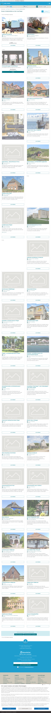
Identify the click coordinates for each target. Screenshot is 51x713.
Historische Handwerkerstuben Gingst (11, 420)
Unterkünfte (5, 675)
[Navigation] (49, 3)
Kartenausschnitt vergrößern (30, 634)
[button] (7, 3)
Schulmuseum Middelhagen (8, 289)
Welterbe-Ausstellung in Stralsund (35, 257)
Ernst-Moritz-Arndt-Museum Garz (34, 98)
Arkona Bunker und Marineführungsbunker (37, 161)
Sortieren (46, 11)
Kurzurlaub (17, 677)
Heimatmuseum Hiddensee (8, 549)
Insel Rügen (19, 0)
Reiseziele (28, 680)
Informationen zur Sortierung (46, 12)
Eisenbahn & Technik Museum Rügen (10, 320)
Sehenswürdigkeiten (30, 677)
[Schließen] (49, 684)
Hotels (4, 677)
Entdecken (13, 9)
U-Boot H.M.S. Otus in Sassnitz (34, 130)
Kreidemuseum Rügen (7, 224)
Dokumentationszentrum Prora (34, 224)
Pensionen (5, 679)
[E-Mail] (25, 663)
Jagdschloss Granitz (31, 65)
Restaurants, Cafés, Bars (31, 682)
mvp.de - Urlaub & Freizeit (25, 646)
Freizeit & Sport (29, 678)
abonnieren (25, 664)
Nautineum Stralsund (32, 452)
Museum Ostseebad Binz (32, 614)
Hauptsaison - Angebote (19, 683)
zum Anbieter (13, 45)
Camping (5, 683)
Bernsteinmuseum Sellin (32, 320)
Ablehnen (9, 708)
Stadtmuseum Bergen (7, 614)
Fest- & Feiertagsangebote (18, 681)
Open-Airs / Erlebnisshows (40, 680)
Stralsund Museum (6, 98)
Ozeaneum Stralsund (7, 34)
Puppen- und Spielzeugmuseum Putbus (11, 353)
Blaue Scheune (5, 517)
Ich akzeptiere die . (26, 667)
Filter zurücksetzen (19, 634)
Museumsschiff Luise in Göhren (34, 485)
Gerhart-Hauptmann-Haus (33, 517)
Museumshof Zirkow (31, 289)
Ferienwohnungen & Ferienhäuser (10, 66)
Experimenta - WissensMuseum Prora (10, 161)
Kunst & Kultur (29, 679)
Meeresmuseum (30, 34)
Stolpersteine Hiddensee (32, 582)
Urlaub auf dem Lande (7, 682)
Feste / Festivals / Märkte (41, 677)
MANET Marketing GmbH (26, 648)
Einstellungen (25, 708)
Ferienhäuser (5, 680)
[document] (25, 696)
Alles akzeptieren (41, 708)
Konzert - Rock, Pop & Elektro (42, 683)
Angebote (17, 675)
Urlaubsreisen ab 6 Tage (19, 679)
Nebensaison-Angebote (19, 678)
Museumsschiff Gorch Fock (8, 485)
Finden (13, 71)
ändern (16, 70)
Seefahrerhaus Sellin (7, 193)
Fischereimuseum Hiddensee (8, 582)
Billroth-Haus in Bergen (32, 420)
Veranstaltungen (41, 675)
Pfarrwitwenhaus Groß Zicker (9, 452)
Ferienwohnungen (6, 678)
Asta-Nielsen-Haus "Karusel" (33, 549)
